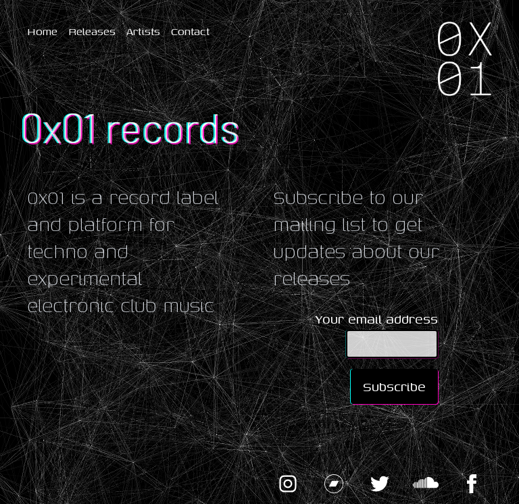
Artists (143, 31)
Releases (92, 31)
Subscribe (394, 386)
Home (42, 31)
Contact (190, 31)
